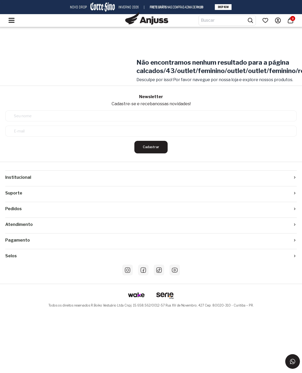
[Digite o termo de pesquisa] (224, 20)
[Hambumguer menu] (11, 20)
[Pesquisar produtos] (250, 20)
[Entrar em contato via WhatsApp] (292, 361)
